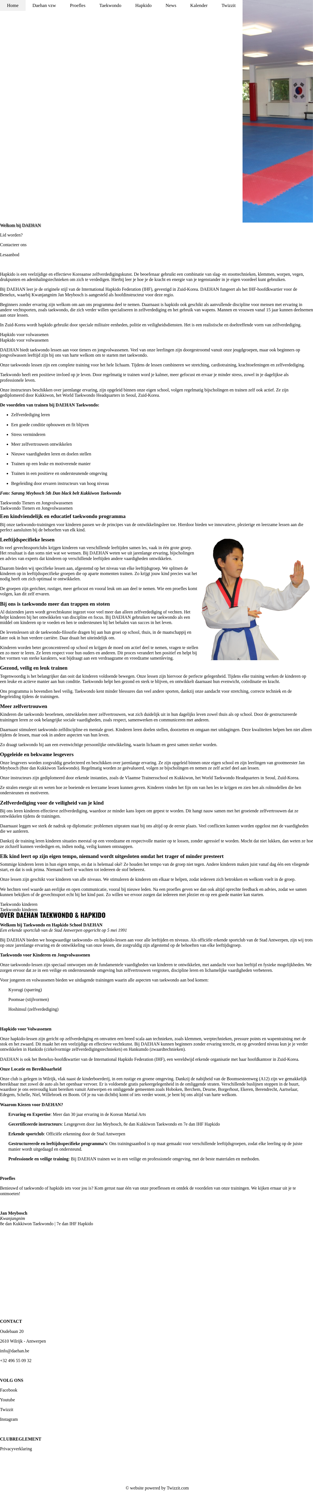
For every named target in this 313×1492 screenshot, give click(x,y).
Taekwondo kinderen (18, 904)
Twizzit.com (178, 1488)
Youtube (7, 1399)
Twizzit (6, 1409)
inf (2, 1350)
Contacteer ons (13, 244)
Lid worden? (11, 235)
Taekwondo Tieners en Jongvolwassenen (36, 502)
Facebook (8, 1390)
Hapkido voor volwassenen (24, 334)
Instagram (9, 1419)
